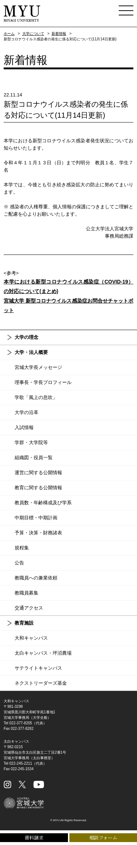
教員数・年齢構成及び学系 (43, 502)
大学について (33, 34)
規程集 (22, 547)
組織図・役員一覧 (34, 457)
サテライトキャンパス (38, 668)
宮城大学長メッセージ (38, 367)
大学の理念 (26, 337)
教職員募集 (26, 593)
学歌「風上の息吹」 (36, 397)
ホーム (9, 34)
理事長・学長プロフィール (43, 382)
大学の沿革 (26, 412)
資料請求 (33, 837)
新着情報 (59, 34)
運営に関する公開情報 (38, 472)
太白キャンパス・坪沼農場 (43, 653)
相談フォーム (103, 837)
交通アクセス (29, 608)
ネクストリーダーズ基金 (41, 683)
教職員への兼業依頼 (36, 578)
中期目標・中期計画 (36, 517)
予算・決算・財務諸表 (38, 532)
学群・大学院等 (31, 442)
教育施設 (24, 623)
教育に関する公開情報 (38, 487)
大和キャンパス (31, 638)
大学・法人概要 (31, 352)
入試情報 (24, 427)
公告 (19, 563)
